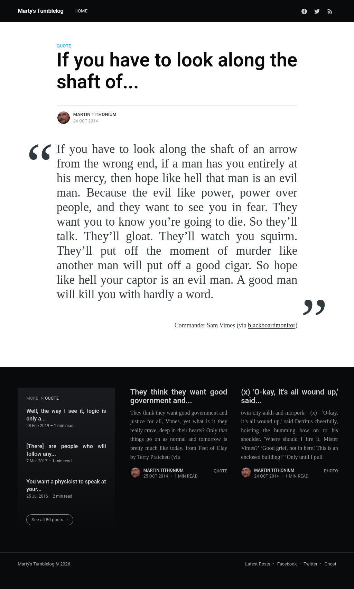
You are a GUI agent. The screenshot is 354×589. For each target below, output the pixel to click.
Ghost (330, 564)
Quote (64, 45)
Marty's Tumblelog (40, 10)
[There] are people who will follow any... (66, 450)
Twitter (310, 564)
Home (80, 10)
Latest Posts (257, 564)
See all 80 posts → (50, 519)
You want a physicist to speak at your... (66, 485)
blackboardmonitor (271, 325)
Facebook (287, 564)
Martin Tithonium (95, 114)
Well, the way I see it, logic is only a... (66, 415)
